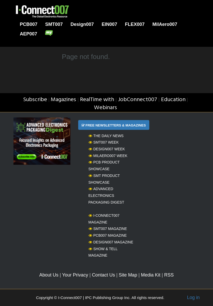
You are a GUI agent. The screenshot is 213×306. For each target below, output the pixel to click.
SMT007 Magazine (108, 229)
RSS (169, 275)
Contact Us (103, 275)
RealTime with (97, 99)
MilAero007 (164, 24)
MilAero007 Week (108, 156)
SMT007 (54, 24)
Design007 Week (107, 149)
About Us (48, 275)
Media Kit (150, 275)
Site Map (128, 275)
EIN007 (109, 24)
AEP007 (28, 33)
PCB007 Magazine (108, 235)
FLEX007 (135, 24)
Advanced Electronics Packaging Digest (106, 195)
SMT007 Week (104, 142)
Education (173, 99)
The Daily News (106, 136)
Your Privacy (75, 275)
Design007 (82, 24)
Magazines (63, 99)
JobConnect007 (137, 99)
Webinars (105, 107)
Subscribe (35, 99)
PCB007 (29, 24)
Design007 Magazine (111, 242)
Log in (193, 297)
